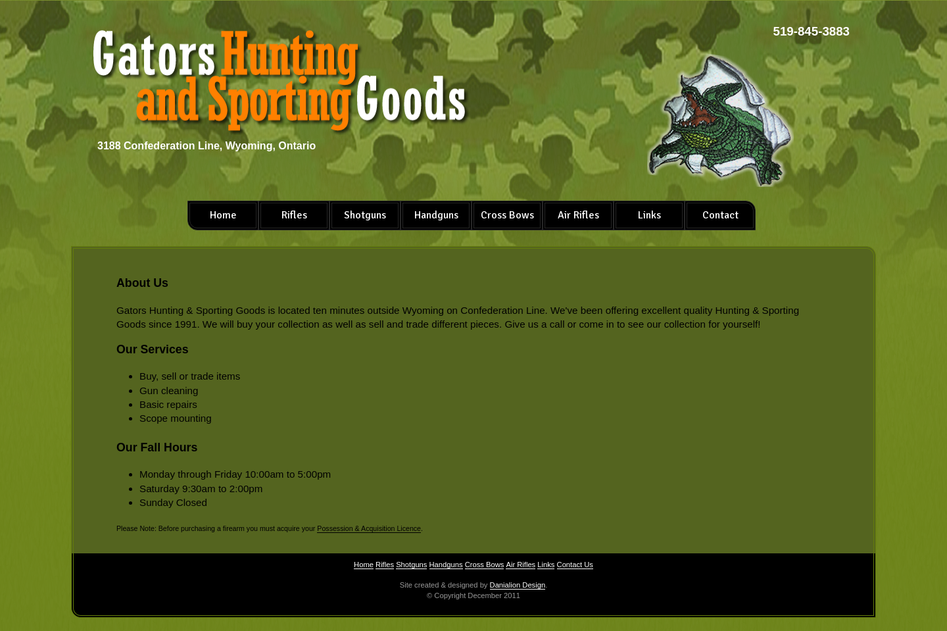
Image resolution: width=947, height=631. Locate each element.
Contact (720, 215)
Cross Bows (507, 215)
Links (649, 215)
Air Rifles (578, 215)
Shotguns (365, 215)
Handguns (436, 215)
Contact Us (575, 564)
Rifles (294, 215)
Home (223, 215)
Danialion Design (518, 585)
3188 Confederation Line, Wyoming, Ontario (206, 145)
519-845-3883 (811, 31)
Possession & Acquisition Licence (369, 528)
